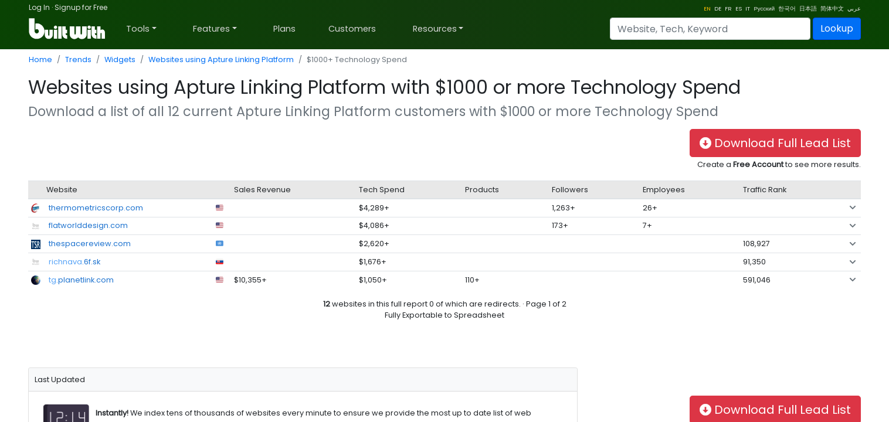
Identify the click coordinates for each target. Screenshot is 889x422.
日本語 (808, 8)
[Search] (710, 29)
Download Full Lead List (775, 143)
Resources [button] (435, 29)
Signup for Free (81, 7)
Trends (78, 59)
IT (747, 8)
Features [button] (211, 29)
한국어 (787, 8)
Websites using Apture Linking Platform (221, 59)
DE (717, 8)
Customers (352, 29)
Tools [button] (138, 29)
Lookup (836, 28)
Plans (284, 29)
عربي (854, 8)
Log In (39, 7)
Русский (764, 8)
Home (40, 59)
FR (728, 8)
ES (738, 8)
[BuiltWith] (67, 29)
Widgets (119, 59)
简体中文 (832, 8)
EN (707, 8)
